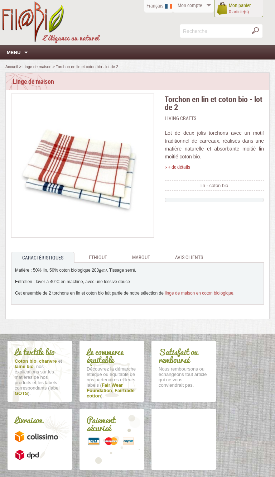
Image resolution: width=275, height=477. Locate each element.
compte (190, 5)
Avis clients (189, 257)
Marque (141, 257)
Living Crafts (180, 118)
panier (240, 5)
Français (154, 5)
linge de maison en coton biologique (199, 293)
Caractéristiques (42, 257)
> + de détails (177, 167)
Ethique (98, 257)
